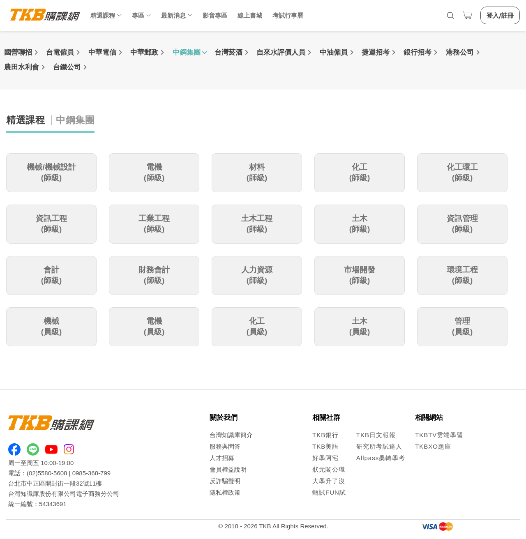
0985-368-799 (91, 473)
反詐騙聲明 (225, 480)
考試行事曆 (287, 15)
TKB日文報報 (376, 434)
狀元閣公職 (328, 469)
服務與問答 (225, 446)
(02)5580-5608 (47, 473)
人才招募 (222, 457)
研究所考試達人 (379, 446)
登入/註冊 (500, 15)
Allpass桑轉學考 (380, 457)
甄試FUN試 (329, 492)
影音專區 (215, 15)
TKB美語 (325, 446)
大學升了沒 (328, 480)
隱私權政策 (225, 492)
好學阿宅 (325, 457)
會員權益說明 (228, 469)
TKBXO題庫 (433, 446)
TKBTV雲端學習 (439, 434)
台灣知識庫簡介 (231, 434)
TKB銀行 (325, 434)
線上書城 (250, 15)
